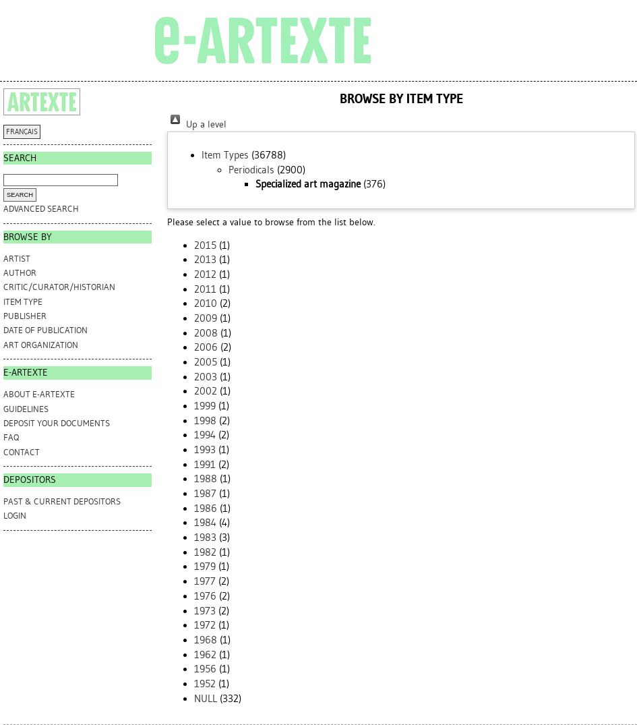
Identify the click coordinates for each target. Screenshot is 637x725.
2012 (205, 274)
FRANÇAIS (22, 131)
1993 (205, 450)
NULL (205, 699)
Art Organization (40, 345)
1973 (205, 611)
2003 (205, 377)
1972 (205, 625)
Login (14, 516)
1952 (205, 684)
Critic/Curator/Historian (59, 287)
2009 (205, 318)
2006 (206, 347)
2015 (205, 245)
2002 (205, 391)
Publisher (25, 316)
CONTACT (21, 452)
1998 (205, 421)
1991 (205, 465)
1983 (205, 537)
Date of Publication (45, 330)
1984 (205, 523)
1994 (205, 435)
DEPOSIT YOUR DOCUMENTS (56, 423)
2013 (205, 260)
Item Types (225, 155)
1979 (205, 566)
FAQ (11, 437)
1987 (205, 494)
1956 (205, 669)
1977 (205, 581)
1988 (205, 479)
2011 (205, 289)
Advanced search (41, 209)
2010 (205, 303)
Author (19, 273)
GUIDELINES (26, 409)
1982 (205, 552)
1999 (205, 406)
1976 (205, 596)
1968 (205, 640)
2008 (206, 333)
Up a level (196, 124)
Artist (16, 259)
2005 (205, 362)
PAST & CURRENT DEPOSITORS (62, 501)
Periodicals (251, 170)
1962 (205, 655)
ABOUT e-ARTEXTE (39, 394)
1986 (205, 508)
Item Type (22, 302)
